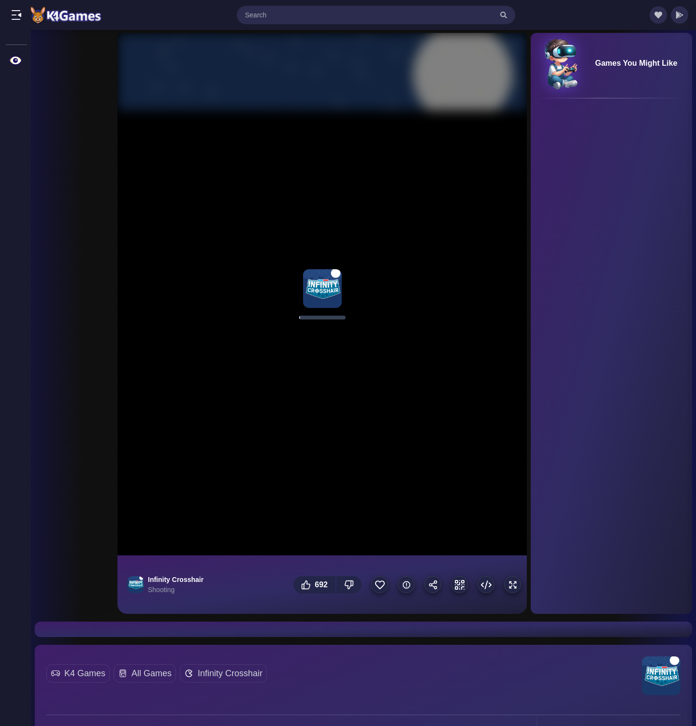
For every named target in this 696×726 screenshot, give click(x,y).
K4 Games (84, 673)
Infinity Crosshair (230, 673)
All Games (151, 673)
